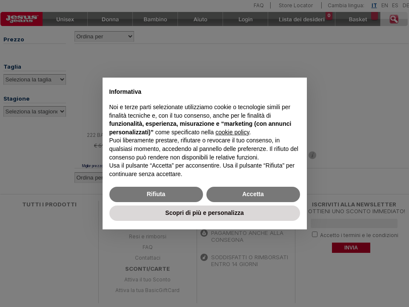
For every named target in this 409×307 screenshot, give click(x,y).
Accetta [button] (253, 194)
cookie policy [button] (232, 132)
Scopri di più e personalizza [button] (204, 212)
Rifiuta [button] (156, 194)
